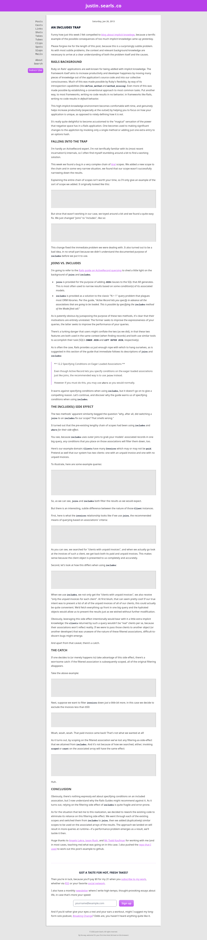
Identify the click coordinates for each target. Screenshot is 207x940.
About (39, 60)
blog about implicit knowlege (118, 34)
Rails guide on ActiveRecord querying (100, 270)
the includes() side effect (72, 407)
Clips (39, 43)
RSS (67, 883)
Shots (39, 32)
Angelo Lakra (76, 840)
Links (39, 29)
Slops (39, 50)
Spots (39, 47)
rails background (66, 62)
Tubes (39, 39)
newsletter (82, 890)
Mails (39, 54)
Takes (39, 36)
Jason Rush (91, 840)
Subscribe (35, 70)
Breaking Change (83, 916)
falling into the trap (69, 141)
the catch (59, 650)
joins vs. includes (66, 263)
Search (38, 64)
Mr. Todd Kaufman (114, 840)
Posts (39, 21)
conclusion (61, 789)
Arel (113, 164)
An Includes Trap (66, 27)
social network (96, 883)
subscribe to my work (133, 879)
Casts (39, 25)
